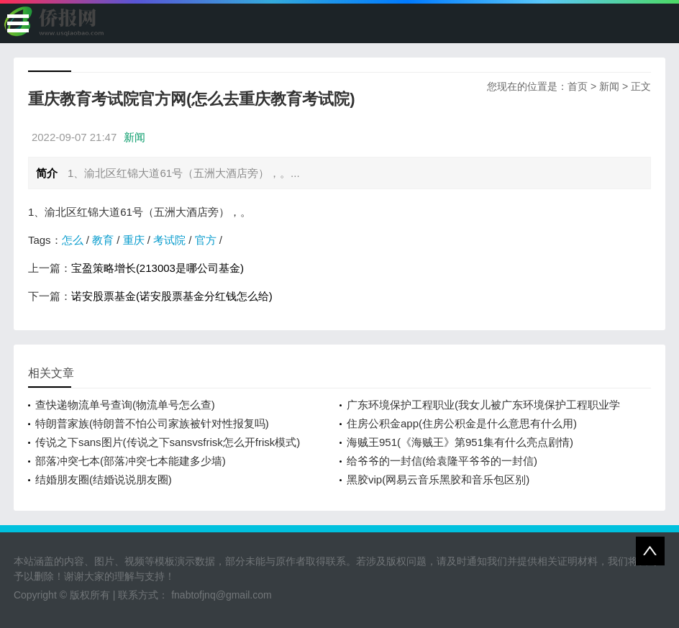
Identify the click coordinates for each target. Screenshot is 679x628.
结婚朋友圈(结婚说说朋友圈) (103, 479)
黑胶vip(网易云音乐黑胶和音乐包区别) (438, 479)
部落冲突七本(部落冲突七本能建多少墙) (130, 461)
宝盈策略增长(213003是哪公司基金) (157, 268)
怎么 (72, 240)
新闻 (609, 86)
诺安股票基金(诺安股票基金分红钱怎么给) (172, 296)
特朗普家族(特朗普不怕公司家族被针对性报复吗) (152, 423)
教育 (103, 240)
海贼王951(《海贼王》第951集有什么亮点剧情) (460, 442)
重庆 (134, 240)
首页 (578, 86)
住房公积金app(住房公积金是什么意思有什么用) (462, 423)
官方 (206, 240)
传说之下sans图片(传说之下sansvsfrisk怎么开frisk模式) (167, 442)
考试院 (169, 240)
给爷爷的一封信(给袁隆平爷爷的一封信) (442, 461)
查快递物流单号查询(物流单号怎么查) (125, 405)
